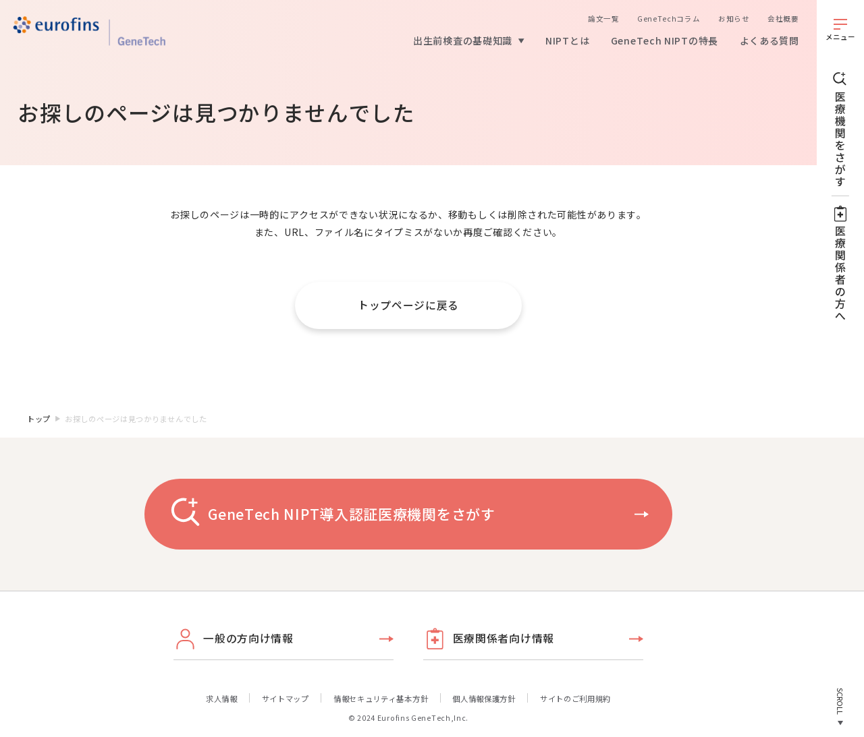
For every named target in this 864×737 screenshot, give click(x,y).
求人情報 (222, 698)
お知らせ (734, 18)
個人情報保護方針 (484, 698)
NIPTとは (567, 40)
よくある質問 (769, 40)
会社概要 (783, 18)
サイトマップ (285, 698)
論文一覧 (604, 18)
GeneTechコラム (669, 18)
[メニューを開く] (840, 29)
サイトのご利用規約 (575, 698)
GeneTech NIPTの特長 (664, 40)
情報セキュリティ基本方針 (380, 698)
